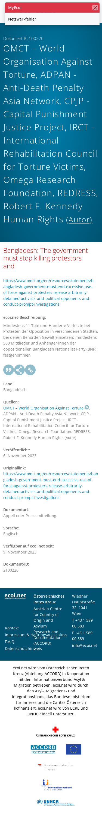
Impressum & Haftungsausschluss (36, 634)
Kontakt (12, 627)
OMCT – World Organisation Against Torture (46, 408)
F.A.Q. (10, 641)
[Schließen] (95, 7)
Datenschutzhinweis (23, 648)
